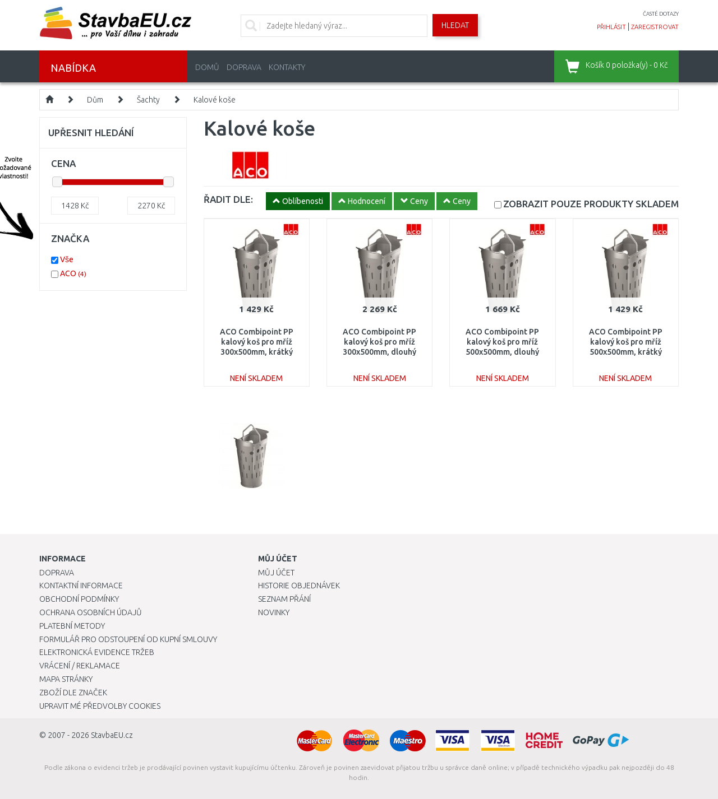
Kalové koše (215, 99)
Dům (95, 99)
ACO (73, 273)
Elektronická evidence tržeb (96, 652)
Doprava (244, 67)
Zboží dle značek (73, 692)
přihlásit (611, 27)
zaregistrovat (655, 27)
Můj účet (276, 572)
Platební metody (72, 625)
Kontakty (287, 67)
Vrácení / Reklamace (79, 665)
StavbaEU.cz (112, 735)
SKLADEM (591, 203)
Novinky (273, 612)
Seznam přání (284, 598)
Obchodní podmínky (79, 598)
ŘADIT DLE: (228, 199)
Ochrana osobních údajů (90, 612)
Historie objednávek (299, 585)
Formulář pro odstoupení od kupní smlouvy (128, 639)
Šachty (148, 99)
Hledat (455, 25)
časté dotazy (661, 14)
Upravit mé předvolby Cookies (99, 706)
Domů (207, 67)
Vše (66, 259)
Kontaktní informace (81, 585)
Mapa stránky (66, 679)
